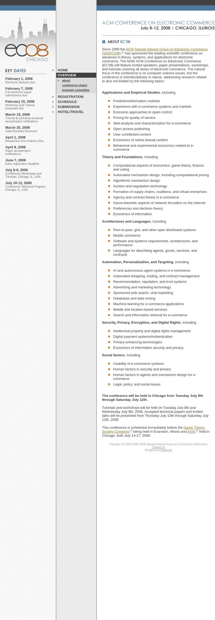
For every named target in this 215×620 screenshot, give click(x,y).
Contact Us (158, 447)
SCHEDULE (67, 102)
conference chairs (74, 85)
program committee (76, 90)
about (66, 80)
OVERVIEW (67, 75)
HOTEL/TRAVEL (71, 112)
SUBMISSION (68, 107)
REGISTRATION (70, 97)
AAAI (193, 431)
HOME (63, 70)
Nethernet (166, 450)
